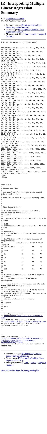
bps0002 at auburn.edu (15, 18)
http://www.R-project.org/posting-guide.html (25, 377)
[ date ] (26, 34)
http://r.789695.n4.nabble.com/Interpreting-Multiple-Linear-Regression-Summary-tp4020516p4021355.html (22, 400)
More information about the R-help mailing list (20, 432)
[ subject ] (42, 34)
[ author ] (10, 36)
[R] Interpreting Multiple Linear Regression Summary (23, 26)
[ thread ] (33, 34)
